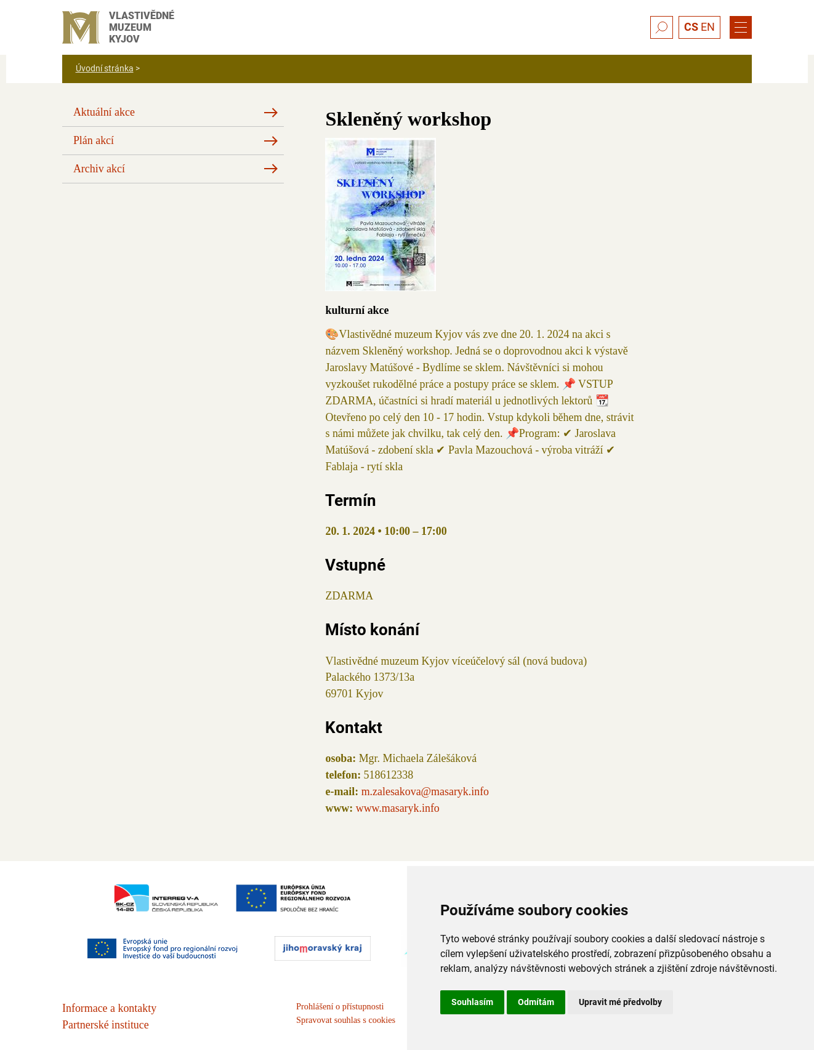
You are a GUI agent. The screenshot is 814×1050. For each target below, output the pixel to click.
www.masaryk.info (398, 808)
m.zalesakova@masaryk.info (425, 791)
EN (708, 26)
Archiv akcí (99, 168)
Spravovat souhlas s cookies (345, 1020)
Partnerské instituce (105, 1025)
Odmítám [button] (536, 1002)
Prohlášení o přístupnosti (340, 1006)
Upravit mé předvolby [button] (620, 1002)
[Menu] (741, 27)
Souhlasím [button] (472, 1002)
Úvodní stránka (105, 68)
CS (691, 26)
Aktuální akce (104, 112)
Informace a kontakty (109, 1008)
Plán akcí (93, 140)
